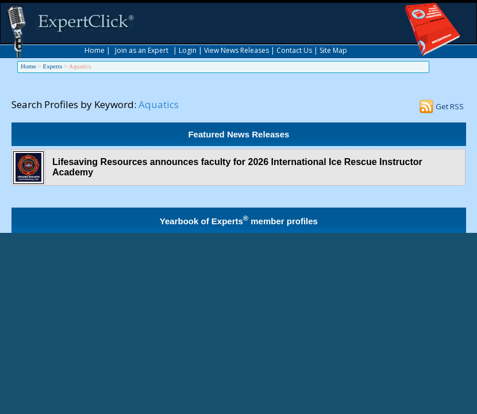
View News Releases (236, 50)
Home (94, 50)
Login (188, 50)
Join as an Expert (141, 50)
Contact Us (294, 50)
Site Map (333, 50)
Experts (53, 66)
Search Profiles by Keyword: (73, 104)
